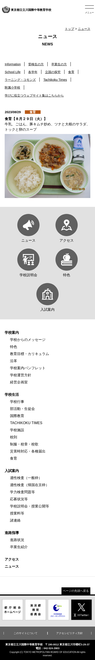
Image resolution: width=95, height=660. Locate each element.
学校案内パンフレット (28, 368)
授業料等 (17, 513)
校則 (13, 437)
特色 (13, 347)
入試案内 (12, 471)
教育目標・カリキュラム (29, 354)
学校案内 (12, 332)
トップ (69, 29)
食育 (71, 72)
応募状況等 (19, 499)
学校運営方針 (20, 375)
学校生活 (12, 394)
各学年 (33, 72)
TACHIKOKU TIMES (26, 423)
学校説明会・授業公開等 (29, 506)
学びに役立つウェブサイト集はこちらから (34, 95)
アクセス (12, 559)
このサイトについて (26, 633)
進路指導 (12, 533)
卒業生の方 (59, 64)
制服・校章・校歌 (24, 444)
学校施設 (17, 430)
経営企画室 (19, 382)
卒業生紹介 (19, 547)
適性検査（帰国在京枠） (29, 485)
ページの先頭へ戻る (76, 590)
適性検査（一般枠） (26, 478)
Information (13, 64)
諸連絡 (15, 520)
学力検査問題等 (22, 492)
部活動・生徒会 (22, 409)
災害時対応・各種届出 (28, 451)
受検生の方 (36, 64)
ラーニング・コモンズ (20, 80)
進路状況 (17, 540)
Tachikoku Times (55, 80)
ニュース (84, 29)
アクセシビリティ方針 (69, 633)
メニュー (89, 12)
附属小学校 (12, 87)
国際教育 (17, 416)
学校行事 (17, 402)
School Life (12, 72)
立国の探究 (53, 72)
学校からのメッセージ (28, 340)
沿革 (13, 361)
